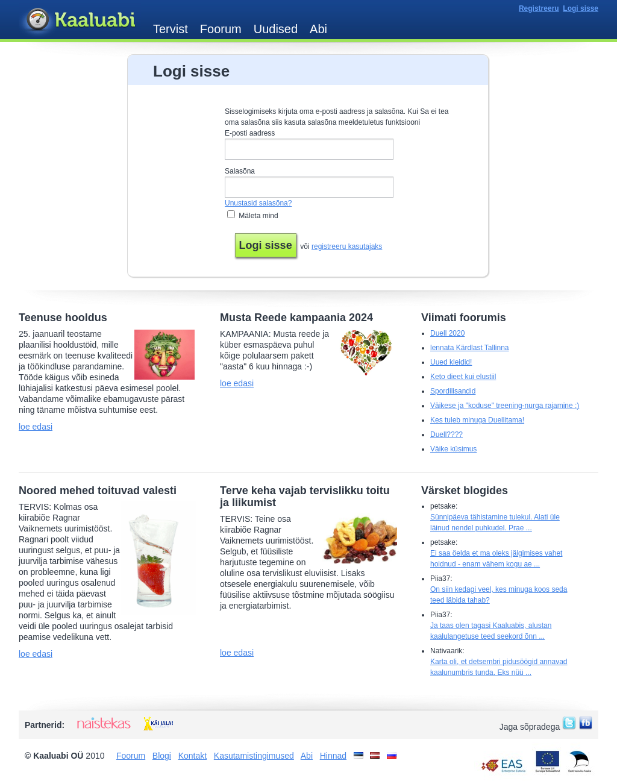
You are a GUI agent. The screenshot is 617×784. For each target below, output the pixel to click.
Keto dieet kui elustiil (463, 376)
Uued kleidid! (451, 362)
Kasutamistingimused (254, 755)
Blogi (161, 755)
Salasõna (240, 171)
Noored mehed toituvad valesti (98, 491)
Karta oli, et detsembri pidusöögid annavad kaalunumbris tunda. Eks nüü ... (498, 667)
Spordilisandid (452, 391)
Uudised (276, 29)
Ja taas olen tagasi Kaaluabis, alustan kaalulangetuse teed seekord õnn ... (490, 631)
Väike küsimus (453, 449)
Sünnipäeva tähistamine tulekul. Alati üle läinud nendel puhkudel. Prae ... (495, 522)
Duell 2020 (447, 333)
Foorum (221, 29)
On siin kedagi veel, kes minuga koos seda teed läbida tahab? (498, 594)
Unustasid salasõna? (258, 203)
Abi (318, 29)
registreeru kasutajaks (347, 246)
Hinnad (333, 755)
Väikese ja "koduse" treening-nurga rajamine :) (504, 405)
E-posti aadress (250, 133)
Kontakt (192, 755)
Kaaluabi (80, 20)
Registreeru (539, 8)
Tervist (170, 29)
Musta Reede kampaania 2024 (296, 318)
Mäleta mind (258, 216)
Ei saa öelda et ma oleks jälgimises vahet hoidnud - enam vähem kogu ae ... (496, 558)
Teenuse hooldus (63, 318)
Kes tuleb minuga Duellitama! (477, 420)
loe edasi (35, 426)
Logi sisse (580, 8)
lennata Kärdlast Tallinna (469, 347)
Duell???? (446, 434)
